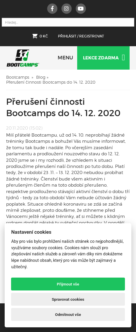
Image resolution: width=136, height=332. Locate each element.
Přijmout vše (68, 284)
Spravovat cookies (68, 299)
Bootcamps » (19, 77)
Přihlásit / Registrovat (81, 36)
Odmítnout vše (68, 314)
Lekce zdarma (104, 57)
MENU (65, 58)
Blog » (42, 77)
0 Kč (44, 36)
